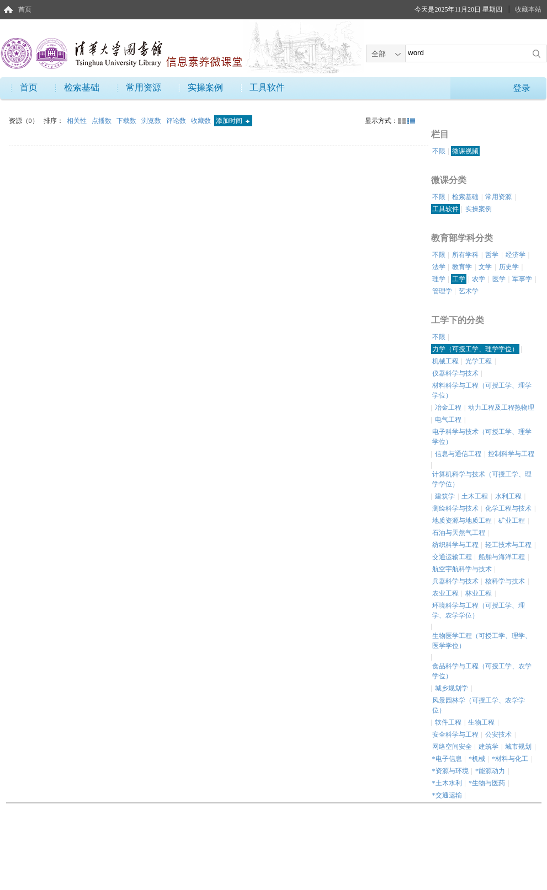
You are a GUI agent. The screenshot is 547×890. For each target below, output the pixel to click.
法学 (438, 267)
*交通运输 (447, 795)
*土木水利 (447, 783)
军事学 (522, 279)
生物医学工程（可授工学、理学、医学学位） (482, 641)
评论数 (177, 121)
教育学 (462, 267)
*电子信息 (447, 759)
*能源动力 (490, 771)
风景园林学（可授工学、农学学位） (478, 705)
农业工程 (445, 593)
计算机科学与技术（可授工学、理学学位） (482, 479)
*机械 (477, 759)
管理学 (442, 291)
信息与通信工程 (458, 454)
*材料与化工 (510, 759)
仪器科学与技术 (455, 373)
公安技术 (498, 734)
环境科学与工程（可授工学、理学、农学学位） (478, 610)
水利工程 (508, 496)
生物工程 (481, 722)
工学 (458, 279)
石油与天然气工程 (458, 533)
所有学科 (465, 255)
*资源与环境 (450, 771)
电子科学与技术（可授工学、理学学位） (482, 437)
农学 (478, 279)
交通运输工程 (452, 557)
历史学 (509, 267)
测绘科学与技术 (455, 508)
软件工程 (448, 722)
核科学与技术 (505, 581)
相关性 (77, 121)
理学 (438, 279)
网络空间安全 (452, 746)
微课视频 (465, 151)
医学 (499, 279)
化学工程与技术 (508, 508)
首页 (24, 9)
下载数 (127, 121)
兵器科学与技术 (455, 581)
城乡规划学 (451, 688)
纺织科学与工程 (455, 545)
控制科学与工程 (511, 454)
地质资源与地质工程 (462, 520)
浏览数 (152, 121)
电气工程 (448, 419)
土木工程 (474, 496)
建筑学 (445, 496)
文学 (485, 267)
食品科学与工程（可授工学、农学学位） (482, 671)
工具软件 (267, 87)
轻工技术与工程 (508, 545)
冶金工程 (448, 407)
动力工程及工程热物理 (501, 407)
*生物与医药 (487, 783)
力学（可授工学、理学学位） (475, 349)
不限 (438, 151)
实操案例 (205, 87)
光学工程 (478, 361)
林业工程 (478, 593)
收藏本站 (528, 9)
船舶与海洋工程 (502, 557)
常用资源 (143, 87)
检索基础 (81, 87)
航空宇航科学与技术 (462, 569)
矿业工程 (511, 520)
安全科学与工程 (455, 734)
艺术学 (469, 291)
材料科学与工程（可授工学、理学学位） (482, 390)
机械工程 (445, 361)
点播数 (102, 121)
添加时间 (232, 121)
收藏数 (202, 121)
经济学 (515, 255)
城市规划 (518, 746)
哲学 (491, 255)
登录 (521, 88)
